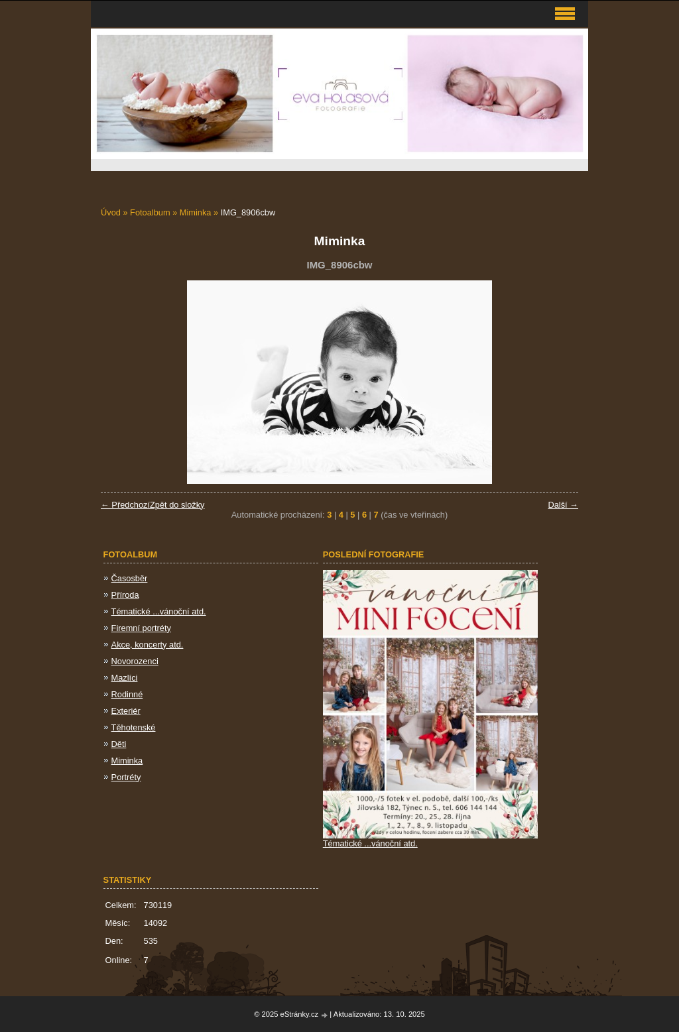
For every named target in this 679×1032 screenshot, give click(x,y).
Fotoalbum (150, 212)
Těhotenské (133, 727)
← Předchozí (125, 505)
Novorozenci (134, 661)
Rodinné (127, 694)
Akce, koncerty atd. (147, 645)
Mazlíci (124, 678)
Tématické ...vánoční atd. (158, 611)
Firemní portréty (141, 628)
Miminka (196, 212)
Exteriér (126, 711)
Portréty (126, 777)
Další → (563, 505)
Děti (119, 744)
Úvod (111, 212)
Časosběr (129, 578)
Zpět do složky (177, 505)
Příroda (125, 595)
